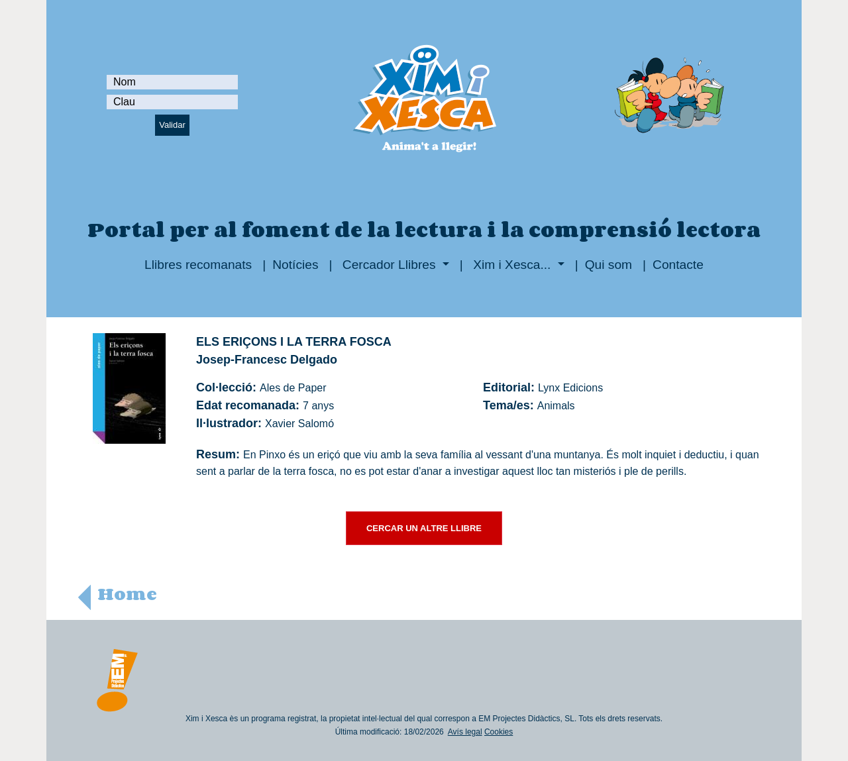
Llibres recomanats (198, 265)
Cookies (498, 731)
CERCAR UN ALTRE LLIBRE (424, 528)
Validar (172, 125)
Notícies (295, 265)
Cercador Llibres (389, 265)
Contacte (678, 265)
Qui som (608, 265)
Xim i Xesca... (512, 265)
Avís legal (465, 731)
